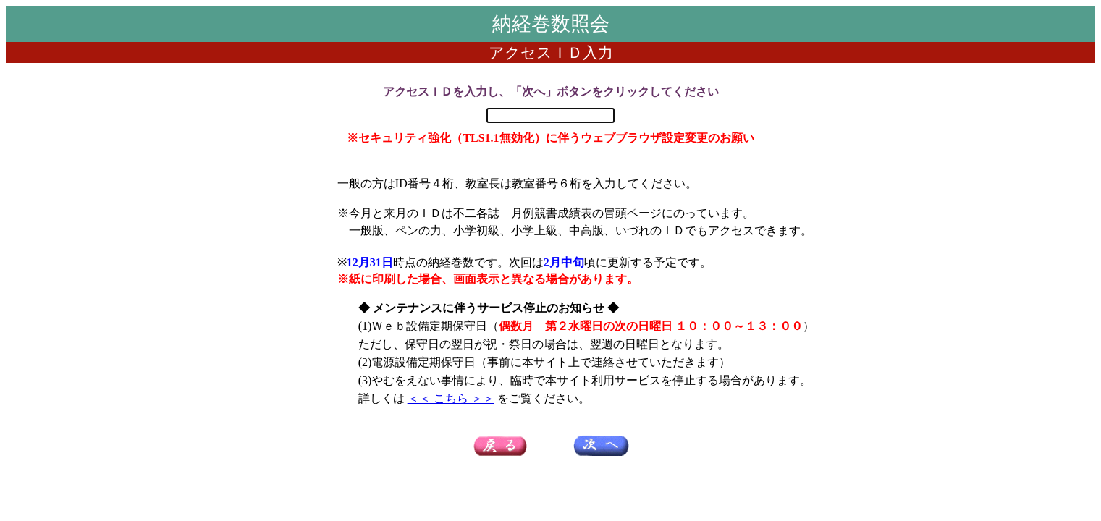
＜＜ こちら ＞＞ (451, 398)
